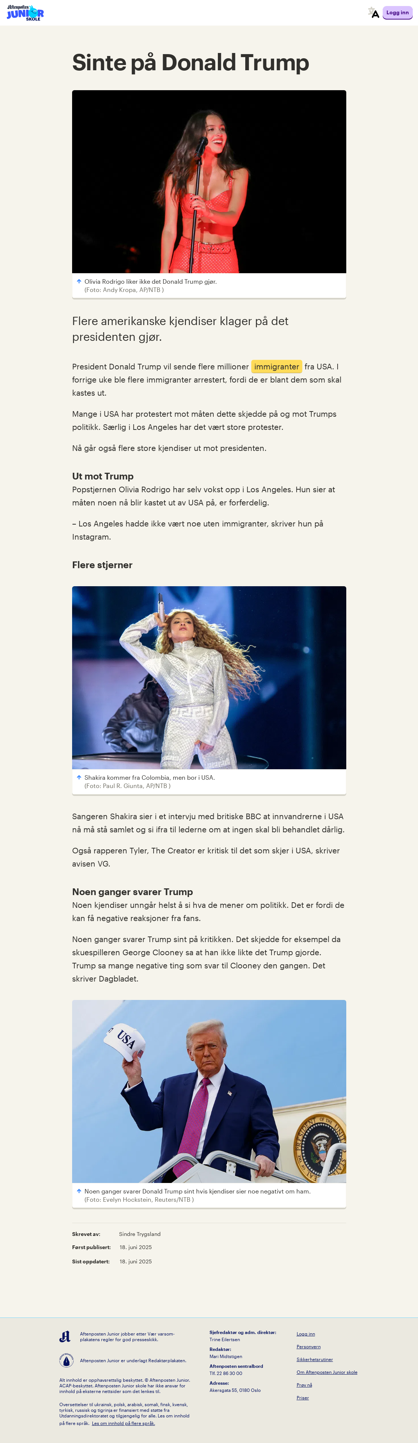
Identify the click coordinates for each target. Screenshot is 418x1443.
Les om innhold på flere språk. (123, 1423)
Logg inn (306, 1333)
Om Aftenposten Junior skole (327, 1372)
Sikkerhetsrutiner (315, 1359)
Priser (303, 1397)
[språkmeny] (373, 12)
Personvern (309, 1346)
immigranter (276, 366)
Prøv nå (304, 1384)
